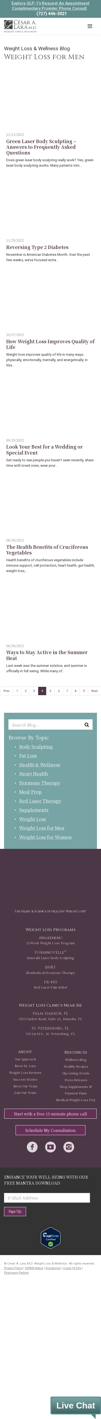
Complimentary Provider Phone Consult (49, 8)
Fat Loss (28, 755)
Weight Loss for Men (41, 827)
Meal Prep (30, 791)
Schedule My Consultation (50, 1130)
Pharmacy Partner (16, 1273)
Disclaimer (53, 1268)
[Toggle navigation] (89, 26)
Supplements (33, 809)
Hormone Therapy (39, 782)
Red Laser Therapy (40, 800)
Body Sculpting (36, 746)
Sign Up (15, 1211)
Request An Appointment (65, 3)
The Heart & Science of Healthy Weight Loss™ (50, 911)
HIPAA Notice (34, 1268)
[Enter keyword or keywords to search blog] (50, 724)
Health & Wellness (39, 764)
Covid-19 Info (72, 1268)
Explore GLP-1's (26, 3)
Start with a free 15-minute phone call (50, 1114)
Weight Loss (32, 818)
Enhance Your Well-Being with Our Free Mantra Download (46, 1180)
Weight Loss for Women (45, 836)
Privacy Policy (13, 1268)
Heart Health (33, 773)
